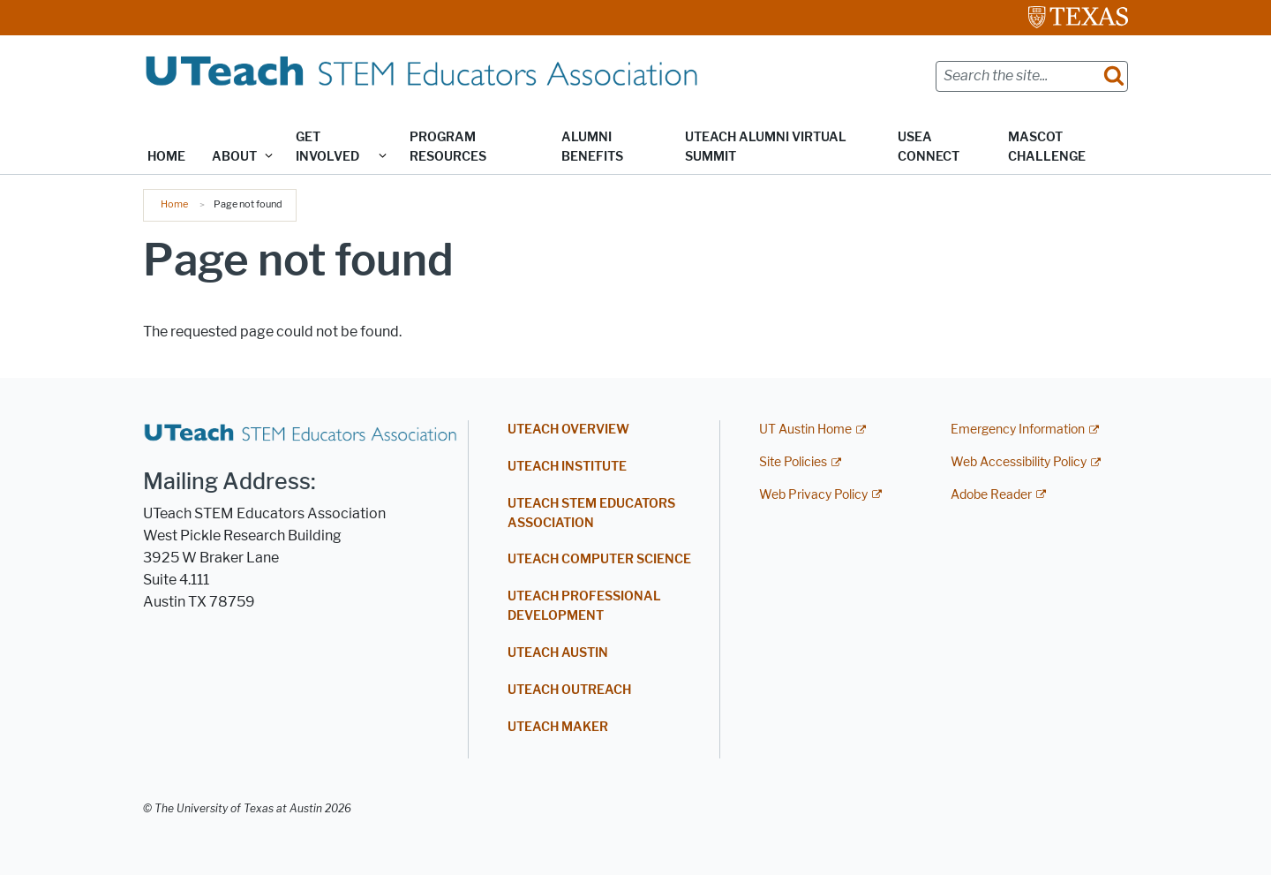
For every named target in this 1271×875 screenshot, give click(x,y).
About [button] (234, 156)
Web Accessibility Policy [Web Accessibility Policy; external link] (1019, 462)
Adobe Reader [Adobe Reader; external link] (991, 494)
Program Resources (448, 147)
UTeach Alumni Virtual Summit (765, 147)
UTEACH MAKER (558, 727)
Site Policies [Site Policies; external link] (793, 462)
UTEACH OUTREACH (569, 690)
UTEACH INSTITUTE (567, 466)
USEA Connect (928, 147)
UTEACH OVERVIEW (568, 429)
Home (166, 156)
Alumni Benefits (592, 147)
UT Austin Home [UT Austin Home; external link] (805, 429)
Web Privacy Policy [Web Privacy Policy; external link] (813, 494)
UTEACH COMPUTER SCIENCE (599, 559)
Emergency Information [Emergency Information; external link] (1018, 429)
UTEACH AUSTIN (558, 652)
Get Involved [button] (327, 147)
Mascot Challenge (1047, 147)
